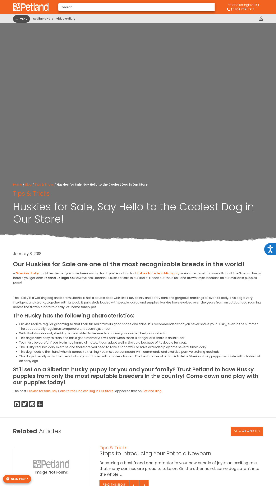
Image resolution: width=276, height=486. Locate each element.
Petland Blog (151, 391)
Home (17, 184)
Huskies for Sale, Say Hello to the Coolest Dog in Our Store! (70, 391)
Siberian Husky (27, 273)
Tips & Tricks (44, 184)
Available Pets (43, 19)
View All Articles (247, 431)
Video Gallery (65, 19)
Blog (28, 184)
